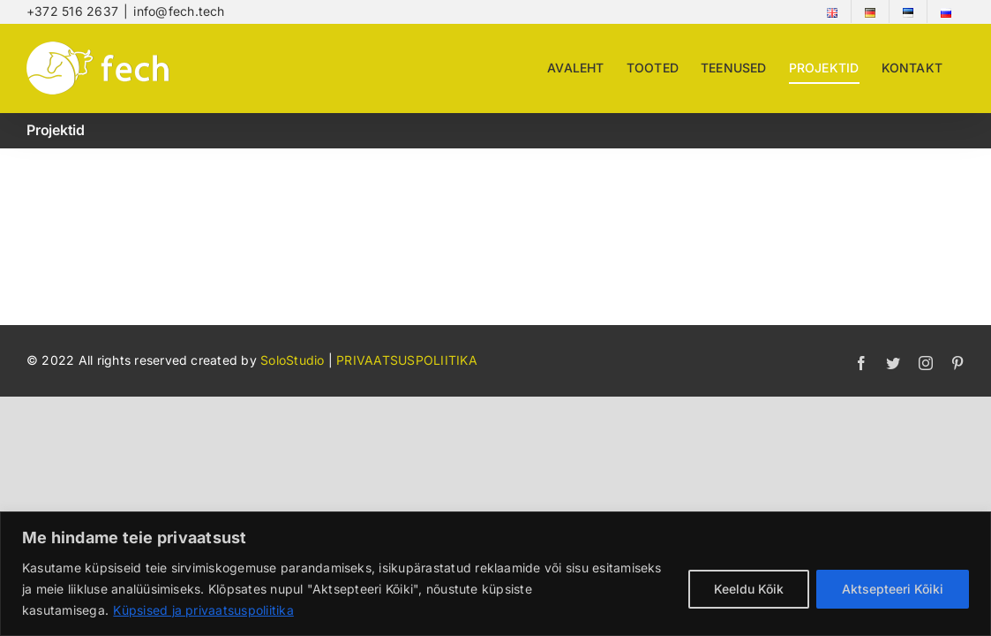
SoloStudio (294, 359)
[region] (495, 573)
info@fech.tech (178, 11)
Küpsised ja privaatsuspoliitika (203, 609)
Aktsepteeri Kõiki (892, 588)
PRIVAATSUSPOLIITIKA (406, 359)
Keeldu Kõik (749, 588)
